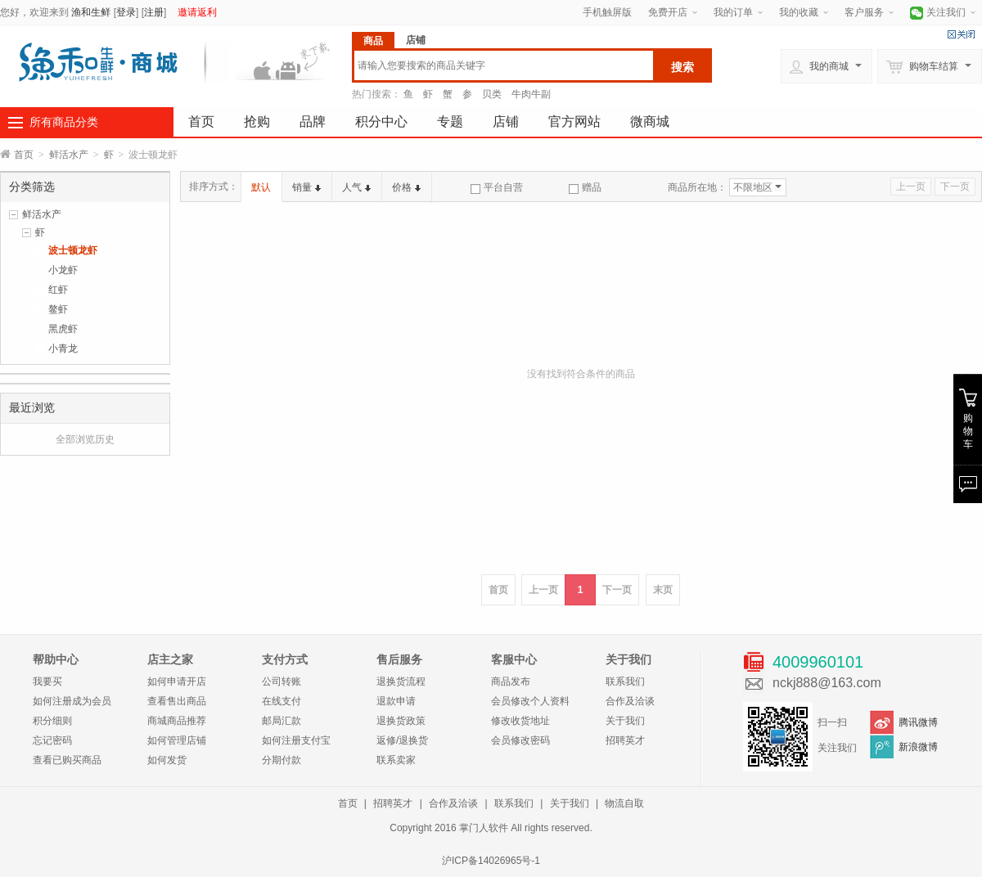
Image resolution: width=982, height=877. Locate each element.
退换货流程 (401, 681)
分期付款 (281, 760)
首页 (201, 121)
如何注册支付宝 (296, 740)
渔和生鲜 (90, 12)
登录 (126, 12)
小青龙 (63, 348)
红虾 (58, 289)
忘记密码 (52, 740)
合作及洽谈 (630, 701)
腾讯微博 (918, 722)
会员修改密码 (520, 740)
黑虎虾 (63, 329)
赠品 (585, 187)
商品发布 (510, 681)
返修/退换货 (402, 740)
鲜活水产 (68, 154)
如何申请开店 (176, 681)
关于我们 (625, 720)
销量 (306, 187)
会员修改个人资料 (530, 701)
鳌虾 (58, 309)
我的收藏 (798, 12)
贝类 (492, 94)
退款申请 (396, 701)
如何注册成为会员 (72, 701)
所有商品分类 (63, 121)
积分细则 (52, 720)
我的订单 (733, 12)
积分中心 (381, 121)
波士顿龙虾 (72, 250)
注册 (154, 12)
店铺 (506, 121)
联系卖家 (396, 760)
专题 (450, 121)
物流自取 (624, 803)
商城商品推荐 (176, 720)
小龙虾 (63, 270)
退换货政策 (401, 720)
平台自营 (497, 187)
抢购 (257, 121)
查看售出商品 (176, 701)
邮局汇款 (281, 720)
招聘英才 (625, 740)
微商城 (649, 121)
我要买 (47, 681)
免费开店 (667, 12)
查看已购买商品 (67, 760)
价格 (406, 187)
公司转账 (281, 681)
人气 (356, 187)
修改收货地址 (520, 720)
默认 (261, 187)
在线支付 (281, 701)
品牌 (313, 121)
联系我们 (625, 681)
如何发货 (167, 760)
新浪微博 (918, 747)
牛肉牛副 (531, 94)
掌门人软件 (483, 828)
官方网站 (574, 121)
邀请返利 (197, 12)
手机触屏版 (607, 12)
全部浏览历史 (85, 439)
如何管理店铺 (176, 740)
